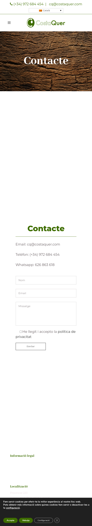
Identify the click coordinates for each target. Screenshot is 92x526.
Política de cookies (22, 475)
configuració (13, 507)
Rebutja (25, 520)
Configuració (44, 520)
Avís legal (16, 461)
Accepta (10, 520)
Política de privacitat (23, 468)
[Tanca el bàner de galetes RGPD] (57, 520)
